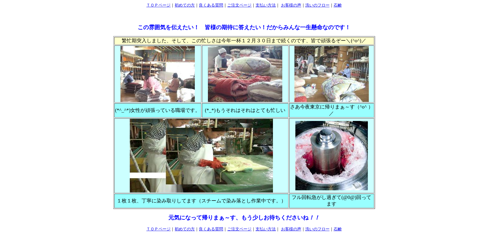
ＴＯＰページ (158, 5)
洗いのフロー (317, 5)
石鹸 (338, 5)
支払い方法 (266, 5)
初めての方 (185, 5)
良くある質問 (211, 5)
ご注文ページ (239, 5)
